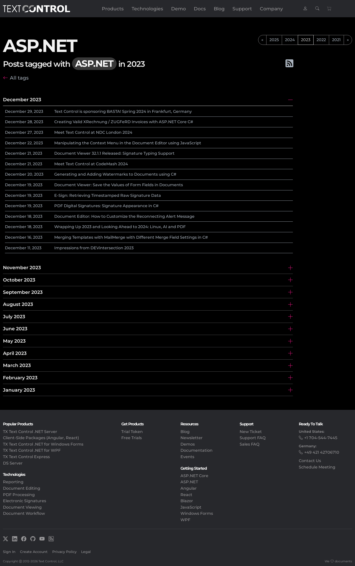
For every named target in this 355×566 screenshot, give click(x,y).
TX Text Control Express (26, 456)
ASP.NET (189, 482)
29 (29, 111)
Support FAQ (253, 437)
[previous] (262, 40)
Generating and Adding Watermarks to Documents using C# (115, 174)
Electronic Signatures (24, 501)
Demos (187, 444)
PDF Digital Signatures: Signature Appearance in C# (106, 205)
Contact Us (310, 460)
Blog (219, 9)
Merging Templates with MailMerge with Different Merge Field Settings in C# (131, 237)
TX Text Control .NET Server (30, 431)
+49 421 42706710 (321, 452)
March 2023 (17, 365)
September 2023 (23, 292)
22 (29, 143)
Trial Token (132, 431)
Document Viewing (22, 507)
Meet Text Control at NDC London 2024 (93, 132)
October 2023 (19, 280)
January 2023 (19, 390)
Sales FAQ (249, 444)
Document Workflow (24, 513)
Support (242, 9)
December (15, 111)
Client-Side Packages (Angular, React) (41, 437)
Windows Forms (196, 513)
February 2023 (20, 378)
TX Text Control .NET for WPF (32, 450)
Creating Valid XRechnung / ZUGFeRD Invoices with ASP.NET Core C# (123, 121)
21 (29, 153)
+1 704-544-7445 (320, 437)
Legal (86, 551)
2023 (38, 111)
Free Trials (131, 437)
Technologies (147, 9)
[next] (348, 40)
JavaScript (190, 507)
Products (113, 9)
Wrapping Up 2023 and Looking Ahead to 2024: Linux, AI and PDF (120, 226)
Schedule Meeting (317, 467)
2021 (336, 39)
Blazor (186, 501)
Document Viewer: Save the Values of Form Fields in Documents (118, 185)
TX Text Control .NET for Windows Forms (43, 444)
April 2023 (15, 353)
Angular (188, 488)
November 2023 (22, 267)
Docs (200, 9)
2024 (290, 39)
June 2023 (15, 329)
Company (271, 9)
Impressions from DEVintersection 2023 (94, 248)
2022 (321, 39)
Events (187, 456)
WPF (185, 519)
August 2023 (18, 304)
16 (29, 237)
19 (29, 185)
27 (29, 132)
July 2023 (14, 316)
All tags (19, 78)
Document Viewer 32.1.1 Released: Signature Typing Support (114, 153)
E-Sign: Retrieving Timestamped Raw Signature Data (107, 195)
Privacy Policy (64, 551)
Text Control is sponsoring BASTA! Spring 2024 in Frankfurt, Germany (123, 111)
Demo (178, 9)
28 (29, 121)
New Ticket (251, 431)
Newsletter (191, 437)
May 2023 (14, 341)
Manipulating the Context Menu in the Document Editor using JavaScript (127, 143)
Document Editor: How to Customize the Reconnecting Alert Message (124, 216)
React (186, 494)
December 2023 (22, 99)
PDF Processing (19, 494)
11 (28, 248)
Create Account (34, 551)
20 (29, 174)
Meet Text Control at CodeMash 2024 (91, 164)
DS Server (13, 463)
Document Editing (21, 488)
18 (29, 216)
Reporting (13, 482)
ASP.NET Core (194, 475)
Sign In (9, 551)
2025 (274, 39)
